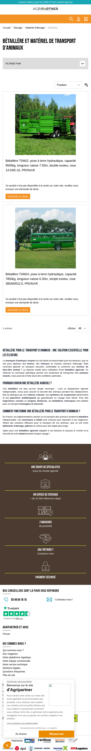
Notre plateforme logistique (17, 657)
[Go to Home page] (45, 9)
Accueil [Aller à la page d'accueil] (6, 27)
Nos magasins (10, 653)
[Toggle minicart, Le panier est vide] (86, 19)
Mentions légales (11, 668)
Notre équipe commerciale (16, 660)
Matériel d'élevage (35, 27)
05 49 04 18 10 (19, 599)
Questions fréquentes (14, 671)
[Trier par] (68, 85)
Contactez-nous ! (64, 599)
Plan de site (9, 675)
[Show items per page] (82, 328)
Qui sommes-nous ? (13, 650)
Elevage (18, 27)
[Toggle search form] (71, 19)
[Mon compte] (78, 19)
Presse (6, 633)
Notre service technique (15, 664)
